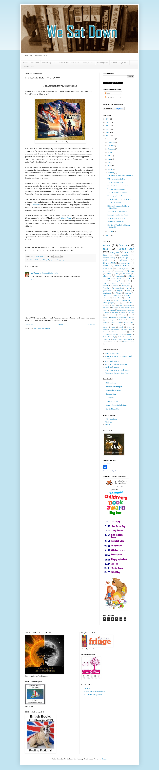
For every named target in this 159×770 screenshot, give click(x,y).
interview (106, 298)
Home (25, 63)
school (121, 327)
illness (120, 339)
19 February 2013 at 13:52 (49, 273)
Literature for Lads (112, 401)
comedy (105, 286)
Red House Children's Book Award (117, 370)
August (110, 152)
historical (131, 271)
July (109, 155)
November (111, 142)
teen (105, 248)
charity (108, 300)
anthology (113, 317)
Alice (118, 303)
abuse (123, 303)
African (118, 293)
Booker (105, 317)
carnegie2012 (123, 317)
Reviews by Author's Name (69, 63)
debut (107, 320)
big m (32, 260)
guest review (107, 290)
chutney (131, 317)
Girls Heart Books (111, 419)
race (115, 342)
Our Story (35, 63)
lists (129, 281)
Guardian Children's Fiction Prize (116, 364)
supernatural (115, 329)
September (111, 149)
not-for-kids (126, 273)
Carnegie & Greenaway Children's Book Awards (118, 357)
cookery (126, 322)
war (117, 273)
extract (126, 337)
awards (125, 255)
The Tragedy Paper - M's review (117, 196)
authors (127, 252)
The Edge (108, 422)
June (109, 159)
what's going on (108, 303)
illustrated (122, 320)
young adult (126, 248)
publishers (131, 276)
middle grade (45, 260)
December (111, 139)
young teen (63, 260)
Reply (33, 280)
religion (119, 290)
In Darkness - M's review (115, 221)
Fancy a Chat (88, 63)
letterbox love (116, 298)
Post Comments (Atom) (42, 328)
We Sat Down (107, 464)
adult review (107, 276)
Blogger (104, 759)
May (109, 162)
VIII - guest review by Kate (116, 179)
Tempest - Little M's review (116, 189)
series (130, 315)
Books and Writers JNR (113, 390)
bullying (116, 295)
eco (114, 315)
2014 (108, 132)
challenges (115, 307)
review (57, 260)
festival (132, 337)
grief (110, 339)
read (120, 342)
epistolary (119, 337)
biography (106, 334)
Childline (87, 688)
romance (106, 271)
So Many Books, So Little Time (116, 405)
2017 (108, 122)
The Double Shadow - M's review (118, 186)
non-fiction (128, 305)
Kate (119, 322)
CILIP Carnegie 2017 (119, 63)
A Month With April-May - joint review (120, 175)
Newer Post (29, 324)
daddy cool (106, 337)
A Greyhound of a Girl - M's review (119, 199)
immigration (107, 293)
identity (115, 339)
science (129, 327)
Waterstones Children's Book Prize (116, 373)
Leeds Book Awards (112, 367)
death (113, 305)
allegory (117, 332)
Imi (112, 332)
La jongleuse (110, 398)
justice (130, 320)
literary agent (118, 325)
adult (105, 260)
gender (120, 305)
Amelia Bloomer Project (114, 386)
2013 (108, 136)
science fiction (122, 265)
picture (105, 327)
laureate (105, 322)
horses (107, 305)
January (110, 231)
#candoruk (131, 312)
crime (116, 300)
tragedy (113, 322)
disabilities (131, 303)
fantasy (115, 286)
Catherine (105, 332)
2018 (108, 119)
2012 (108, 235)
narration (128, 325)
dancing (113, 337)
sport (132, 342)
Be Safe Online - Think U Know (94, 691)
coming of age (117, 281)
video (124, 329)
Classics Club (28, 67)
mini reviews (121, 310)
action (129, 288)
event (105, 265)
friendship (106, 288)
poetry (107, 312)
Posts (107, 93)
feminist (108, 325)
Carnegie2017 (123, 268)
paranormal (131, 310)
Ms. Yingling (35, 273)
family (119, 278)
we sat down (124, 263)
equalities (127, 295)
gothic (114, 320)
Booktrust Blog (111, 394)
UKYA (107, 425)
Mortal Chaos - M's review (116, 218)
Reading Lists (102, 63)
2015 (108, 129)
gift (106, 339)
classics (109, 273)
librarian (112, 310)
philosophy (122, 315)
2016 (108, 125)
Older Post (91, 324)
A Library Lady (111, 383)
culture (108, 315)
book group (126, 286)
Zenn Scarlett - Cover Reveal (117, 211)
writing (123, 312)
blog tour (128, 293)
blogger (105, 295)
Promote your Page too (110, 471)
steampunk (106, 329)
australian (124, 332)
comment (122, 334)
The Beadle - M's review (115, 182)
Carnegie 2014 (119, 271)
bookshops (114, 334)
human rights (126, 300)
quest (113, 327)
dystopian (110, 278)
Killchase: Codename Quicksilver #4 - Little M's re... (119, 207)
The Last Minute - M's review (117, 192)
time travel (115, 312)
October (111, 145)
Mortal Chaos (66, 218)
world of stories (129, 298)
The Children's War (112, 409)
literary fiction (125, 283)
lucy (111, 342)
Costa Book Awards (112, 361)
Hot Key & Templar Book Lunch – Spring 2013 (119, 226)
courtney (129, 334)
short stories (126, 342)
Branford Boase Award (112, 353)
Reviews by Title (48, 63)
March (110, 169)
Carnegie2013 (109, 263)
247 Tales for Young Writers (93, 694)
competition (120, 276)
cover (128, 290)
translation (106, 307)
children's (37, 260)
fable (132, 322)
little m (107, 255)
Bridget (130, 329)
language (105, 342)
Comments (109, 97)
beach (130, 332)
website (36, 205)
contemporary (109, 257)
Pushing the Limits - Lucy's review (118, 215)
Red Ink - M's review (114, 202)
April (109, 166)
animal (105, 281)
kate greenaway (128, 339)
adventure (107, 268)
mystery (52, 260)
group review (125, 307)
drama (114, 283)
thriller (105, 283)
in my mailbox (118, 288)
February (111, 172)
